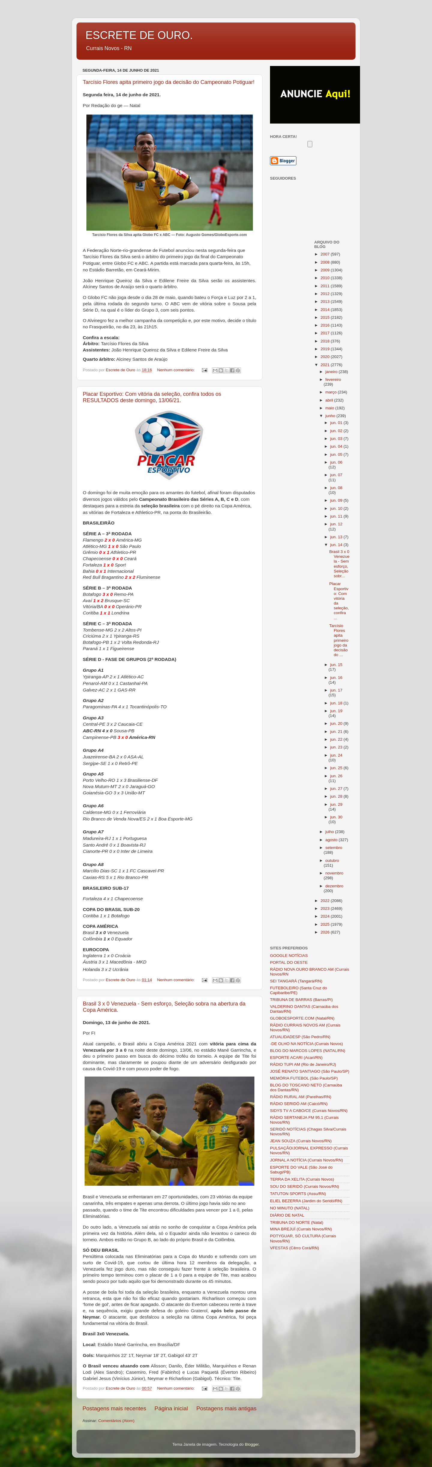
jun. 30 (336, 817)
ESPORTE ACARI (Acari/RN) (296, 1057)
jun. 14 (337, 544)
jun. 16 (336, 677)
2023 (325, 908)
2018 (325, 341)
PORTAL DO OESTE (289, 962)
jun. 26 (336, 776)
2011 (325, 286)
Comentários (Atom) (116, 1420)
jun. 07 (336, 475)
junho (331, 416)
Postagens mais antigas (226, 1408)
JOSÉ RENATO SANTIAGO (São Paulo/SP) (309, 1071)
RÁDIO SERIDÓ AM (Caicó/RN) (299, 1103)
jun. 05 (337, 454)
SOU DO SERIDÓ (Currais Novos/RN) (304, 1186)
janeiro (332, 371)
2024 (325, 916)
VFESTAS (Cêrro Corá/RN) (294, 1248)
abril (330, 400)
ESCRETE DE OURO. (139, 35)
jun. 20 (337, 723)
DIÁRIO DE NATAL (287, 1215)
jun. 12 (336, 524)
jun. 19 (336, 711)
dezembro (335, 886)
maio (330, 408)
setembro (334, 847)
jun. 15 (336, 664)
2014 (325, 309)
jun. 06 (336, 462)
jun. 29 (336, 804)
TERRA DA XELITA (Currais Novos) (302, 1179)
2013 (325, 301)
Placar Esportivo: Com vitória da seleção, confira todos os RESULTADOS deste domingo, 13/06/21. (152, 397)
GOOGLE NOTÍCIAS (289, 955)
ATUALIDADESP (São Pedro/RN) (300, 1037)
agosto (332, 840)
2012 (325, 293)
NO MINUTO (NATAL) (289, 1208)
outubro (332, 860)
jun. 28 (337, 796)
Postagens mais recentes (114, 1408)
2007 (325, 254)
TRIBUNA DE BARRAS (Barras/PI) (301, 999)
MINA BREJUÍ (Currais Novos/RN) (301, 1229)
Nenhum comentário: (176, 370)
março (332, 392)
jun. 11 (337, 516)
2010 (325, 278)
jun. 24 (336, 755)
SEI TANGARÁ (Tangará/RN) (296, 981)
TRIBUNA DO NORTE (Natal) (296, 1222)
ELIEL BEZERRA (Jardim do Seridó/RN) (306, 1201)
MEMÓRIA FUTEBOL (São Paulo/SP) (304, 1078)
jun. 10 (337, 508)
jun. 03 (337, 438)
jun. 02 (337, 431)
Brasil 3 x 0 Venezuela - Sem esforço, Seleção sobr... (339, 563)
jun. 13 (337, 537)
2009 (325, 270)
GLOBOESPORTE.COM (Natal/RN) (302, 1018)
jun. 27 (337, 788)
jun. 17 (336, 690)
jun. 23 (337, 747)
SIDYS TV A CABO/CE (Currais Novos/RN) (309, 1110)
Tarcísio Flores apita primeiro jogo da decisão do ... (338, 640)
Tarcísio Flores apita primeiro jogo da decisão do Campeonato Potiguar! (168, 82)
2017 (325, 333)
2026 (325, 932)
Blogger (252, 1444)
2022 (325, 900)
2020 (325, 356)
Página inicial (171, 1408)
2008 (325, 262)
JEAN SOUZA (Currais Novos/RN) (301, 1141)
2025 (325, 924)
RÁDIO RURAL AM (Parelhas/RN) (300, 1097)
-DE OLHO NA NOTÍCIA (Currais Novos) (306, 1043)
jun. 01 (337, 422)
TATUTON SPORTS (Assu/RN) (298, 1193)
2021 (325, 365)
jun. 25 (337, 768)
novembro (335, 873)
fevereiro (333, 379)
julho (330, 831)
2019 (325, 349)
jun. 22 (337, 739)
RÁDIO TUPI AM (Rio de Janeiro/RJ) (303, 1064)
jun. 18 (337, 703)
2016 (325, 325)
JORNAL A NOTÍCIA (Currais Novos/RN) (306, 1160)
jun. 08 (336, 488)
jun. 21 (337, 731)
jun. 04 (337, 446)
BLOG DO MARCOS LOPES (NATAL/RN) (307, 1050)
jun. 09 (337, 500)
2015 (325, 317)
